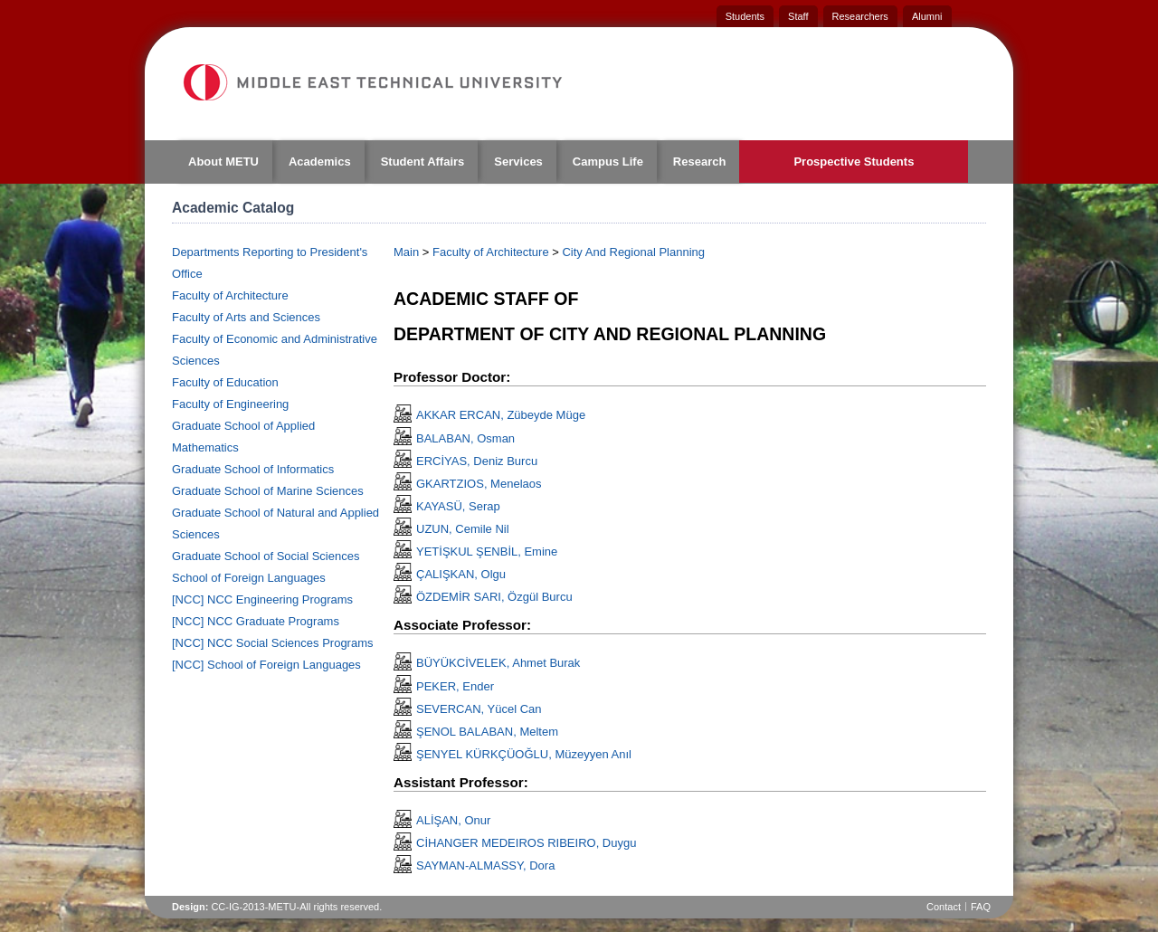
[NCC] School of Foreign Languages (266, 664)
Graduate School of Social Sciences (265, 556)
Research (699, 161)
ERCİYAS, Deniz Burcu (476, 461)
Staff (798, 16)
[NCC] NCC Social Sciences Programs (273, 643)
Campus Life (608, 161)
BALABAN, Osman (465, 438)
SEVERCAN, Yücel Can (479, 709)
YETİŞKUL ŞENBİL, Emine (486, 551)
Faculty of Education (225, 382)
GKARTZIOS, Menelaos (478, 483)
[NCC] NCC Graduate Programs (255, 621)
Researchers (860, 16)
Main (406, 252)
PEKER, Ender (455, 686)
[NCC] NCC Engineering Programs (262, 599)
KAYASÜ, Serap (458, 506)
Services (518, 161)
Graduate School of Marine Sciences (268, 491)
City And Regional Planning (633, 252)
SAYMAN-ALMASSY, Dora (485, 865)
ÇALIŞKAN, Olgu (461, 574)
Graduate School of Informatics (253, 469)
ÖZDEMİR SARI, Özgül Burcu (494, 597)
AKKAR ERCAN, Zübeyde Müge (500, 415)
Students (745, 16)
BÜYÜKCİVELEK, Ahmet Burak (498, 663)
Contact (943, 906)
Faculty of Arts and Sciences (246, 317)
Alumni (927, 16)
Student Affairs (423, 161)
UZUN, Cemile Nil (462, 529)
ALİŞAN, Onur (453, 820)
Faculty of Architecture (230, 295)
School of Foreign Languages (249, 578)
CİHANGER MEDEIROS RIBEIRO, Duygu (526, 843)
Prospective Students (853, 161)
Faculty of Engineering (230, 404)
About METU (223, 161)
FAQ (981, 906)
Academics (320, 161)
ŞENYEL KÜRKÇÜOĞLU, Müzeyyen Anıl (523, 754)
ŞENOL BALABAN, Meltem (487, 731)
